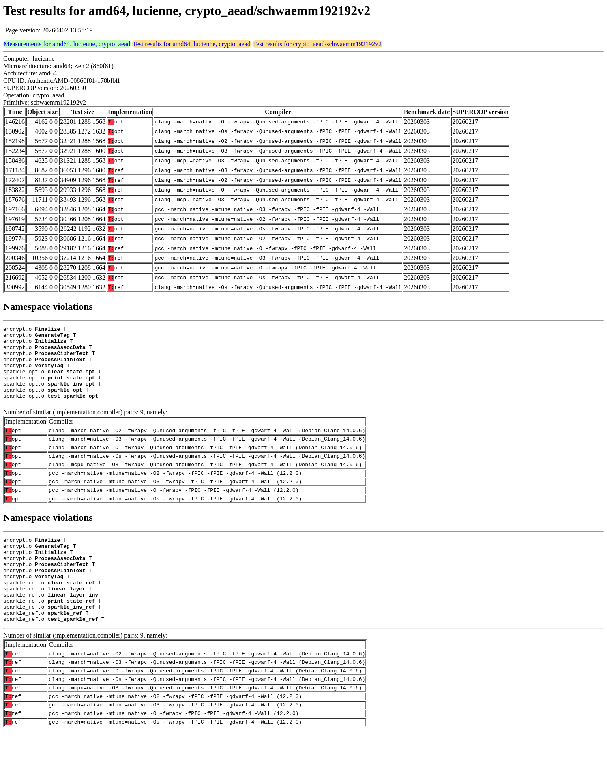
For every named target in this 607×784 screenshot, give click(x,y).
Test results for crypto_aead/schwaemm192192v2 (317, 44)
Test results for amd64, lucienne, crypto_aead (192, 44)
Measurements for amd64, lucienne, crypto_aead (67, 44)
